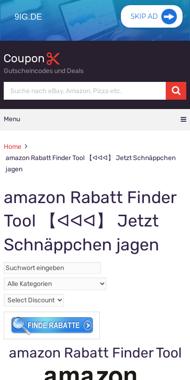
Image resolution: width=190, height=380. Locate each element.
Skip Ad (144, 16)
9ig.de (28, 17)
